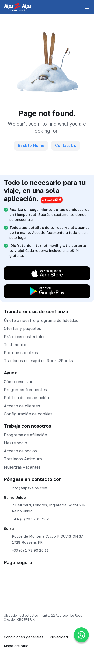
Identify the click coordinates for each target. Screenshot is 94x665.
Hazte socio (15, 442)
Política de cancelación (26, 397)
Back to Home (31, 145)
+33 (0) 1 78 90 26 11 (26, 550)
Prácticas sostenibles (24, 336)
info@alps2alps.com (25, 488)
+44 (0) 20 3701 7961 (27, 519)
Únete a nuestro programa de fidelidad (41, 320)
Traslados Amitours (23, 458)
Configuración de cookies (28, 413)
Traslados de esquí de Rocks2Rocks (38, 360)
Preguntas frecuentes (25, 389)
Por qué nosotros (21, 352)
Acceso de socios (20, 450)
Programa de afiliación (25, 434)
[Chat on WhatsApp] (81, 634)
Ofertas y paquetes (22, 328)
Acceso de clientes (22, 405)
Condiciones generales (24, 637)
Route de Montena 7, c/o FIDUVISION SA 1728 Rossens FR (44, 538)
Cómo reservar (18, 381)
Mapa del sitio (16, 646)
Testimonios (15, 344)
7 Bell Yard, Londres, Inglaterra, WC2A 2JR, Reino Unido (45, 507)
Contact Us (65, 145)
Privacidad (59, 637)
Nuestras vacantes (22, 467)
